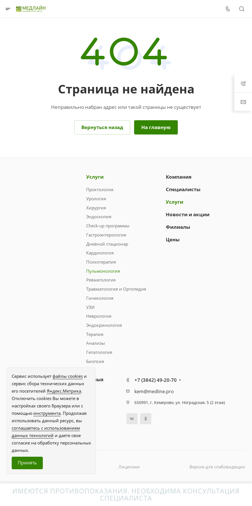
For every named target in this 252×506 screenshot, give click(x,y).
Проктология (99, 189)
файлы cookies (68, 376)
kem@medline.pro (154, 391)
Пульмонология (103, 271)
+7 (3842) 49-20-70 (155, 380)
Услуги (95, 177)
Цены (173, 239)
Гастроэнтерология (106, 235)
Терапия (94, 334)
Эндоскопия (98, 216)
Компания (178, 177)
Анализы (95, 343)
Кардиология (100, 253)
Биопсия (95, 361)
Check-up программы (108, 225)
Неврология (98, 316)
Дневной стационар (107, 244)
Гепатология (99, 352)
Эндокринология (104, 325)
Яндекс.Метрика (64, 391)
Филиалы (178, 227)
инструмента (47, 413)
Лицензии (129, 467)
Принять (27, 463)
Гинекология (99, 298)
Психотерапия (101, 262)
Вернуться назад (102, 127)
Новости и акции (187, 214)
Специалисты (183, 189)
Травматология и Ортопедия (116, 289)
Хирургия (96, 208)
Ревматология (101, 280)
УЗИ (90, 307)
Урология (96, 198)
